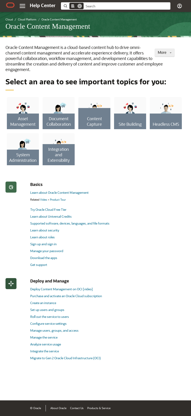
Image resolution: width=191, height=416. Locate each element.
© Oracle (35, 408)
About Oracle (58, 408)
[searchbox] (127, 6)
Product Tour (58, 199)
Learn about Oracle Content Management (59, 192)
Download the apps (43, 258)
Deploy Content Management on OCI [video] (61, 289)
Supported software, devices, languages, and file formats (69, 223)
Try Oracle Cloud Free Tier (48, 209)
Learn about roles (42, 237)
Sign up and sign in (43, 244)
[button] (179, 6)
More (165, 52)
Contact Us (77, 408)
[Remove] (79, 6)
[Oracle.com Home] (10, 5)
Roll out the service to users (49, 316)
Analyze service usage (45, 344)
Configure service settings (48, 323)
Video (43, 199)
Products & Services (99, 408)
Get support (38, 264)
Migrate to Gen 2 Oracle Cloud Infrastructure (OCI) (65, 358)
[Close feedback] (117, 390)
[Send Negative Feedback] (169, 390)
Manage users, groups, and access (54, 330)
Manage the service (43, 337)
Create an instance (43, 303)
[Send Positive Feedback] (180, 390)
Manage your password (46, 251)
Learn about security (44, 230)
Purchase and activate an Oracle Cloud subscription (66, 296)
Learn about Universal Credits (51, 216)
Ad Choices (154, 408)
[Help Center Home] (42, 5)
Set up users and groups (47, 310)
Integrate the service (44, 351)
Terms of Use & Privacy (129, 408)
